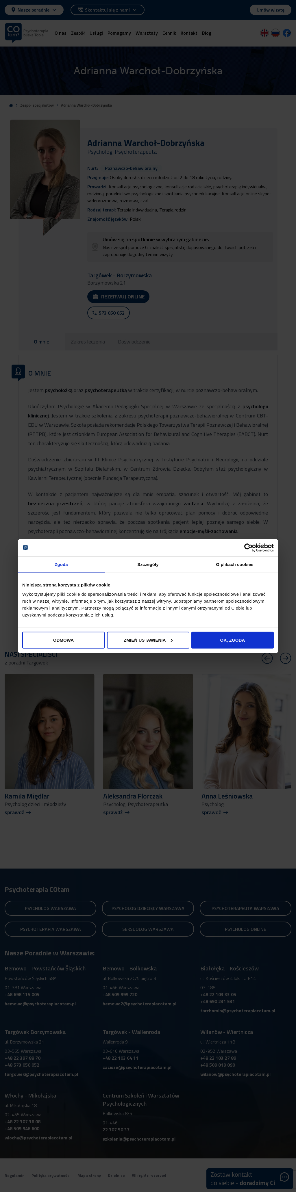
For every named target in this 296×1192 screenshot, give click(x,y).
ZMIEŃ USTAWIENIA (148, 639)
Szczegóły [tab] (147, 564)
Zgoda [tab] (61, 564)
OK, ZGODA (232, 639)
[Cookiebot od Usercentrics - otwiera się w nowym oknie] (248, 547)
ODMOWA (63, 639)
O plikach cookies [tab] (234, 564)
